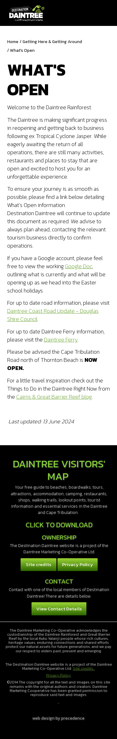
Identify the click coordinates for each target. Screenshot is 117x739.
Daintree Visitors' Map (59, 470)
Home (12, 41)
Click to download (59, 525)
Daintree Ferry (61, 339)
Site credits (38, 564)
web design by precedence (58, 718)
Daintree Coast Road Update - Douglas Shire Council (53, 315)
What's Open (22, 50)
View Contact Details (59, 608)
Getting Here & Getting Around (52, 41)
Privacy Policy (77, 564)
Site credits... (84, 668)
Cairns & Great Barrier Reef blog (54, 396)
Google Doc (78, 266)
